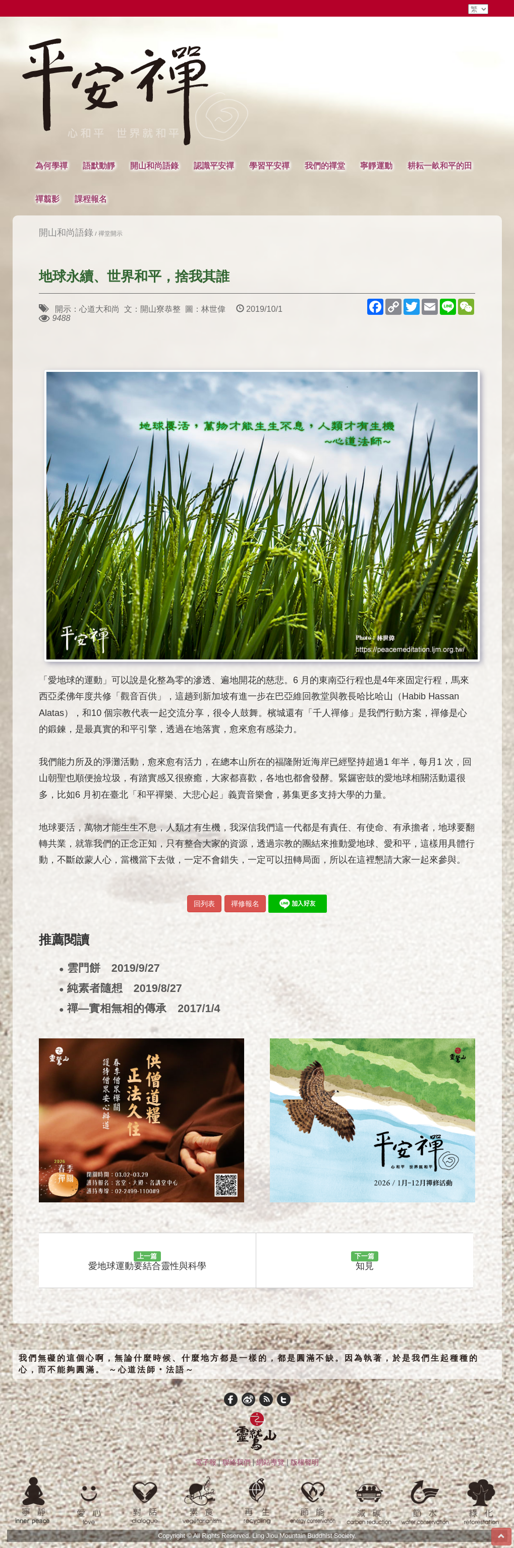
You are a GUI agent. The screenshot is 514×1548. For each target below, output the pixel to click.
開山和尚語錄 (154, 165)
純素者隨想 (120, 988)
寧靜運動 (376, 165)
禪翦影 (47, 198)
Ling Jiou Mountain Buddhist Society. (304, 1535)
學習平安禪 (269, 165)
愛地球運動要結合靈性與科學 (147, 1261)
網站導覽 (270, 1462)
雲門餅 (109, 968)
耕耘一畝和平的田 (440, 165)
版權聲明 (305, 1462)
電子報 (205, 1462)
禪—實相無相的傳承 (139, 1009)
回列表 (204, 904)
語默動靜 (99, 165)
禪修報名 (245, 904)
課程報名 (91, 198)
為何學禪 (51, 165)
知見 (364, 1261)
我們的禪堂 (325, 165)
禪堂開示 (110, 233)
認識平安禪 (214, 165)
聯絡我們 (236, 1462)
